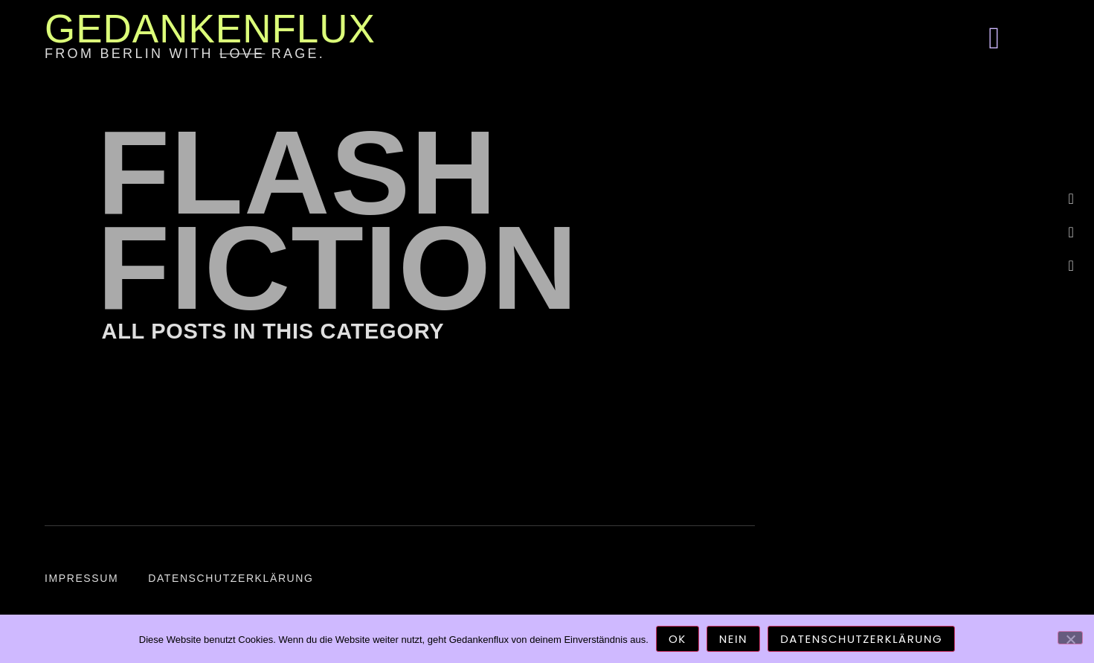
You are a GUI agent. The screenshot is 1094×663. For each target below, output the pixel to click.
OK (677, 639)
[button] (994, 39)
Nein (733, 639)
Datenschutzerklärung (230, 578)
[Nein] (1070, 637)
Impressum (81, 578)
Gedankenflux (210, 29)
